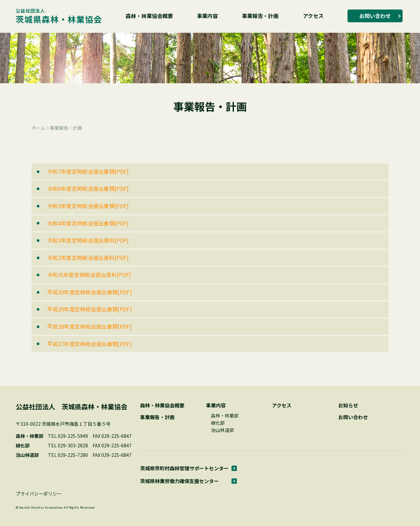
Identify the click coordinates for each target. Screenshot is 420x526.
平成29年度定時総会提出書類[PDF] (89, 309)
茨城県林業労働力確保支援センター (179, 480)
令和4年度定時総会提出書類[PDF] (88, 223)
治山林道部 (222, 430)
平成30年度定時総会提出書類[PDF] (89, 292)
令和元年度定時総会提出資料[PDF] (89, 275)
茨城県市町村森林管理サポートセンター (184, 468)
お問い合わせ (375, 16)
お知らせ (348, 405)
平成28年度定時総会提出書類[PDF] (89, 326)
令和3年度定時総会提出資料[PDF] (88, 240)
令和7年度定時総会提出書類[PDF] (88, 171)
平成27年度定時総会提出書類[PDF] (89, 344)
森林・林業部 (225, 415)
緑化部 (218, 422)
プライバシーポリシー (39, 493)
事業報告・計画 (260, 16)
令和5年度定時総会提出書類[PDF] (88, 206)
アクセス (313, 16)
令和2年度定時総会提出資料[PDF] (88, 258)
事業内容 (207, 16)
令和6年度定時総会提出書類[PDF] (88, 188)
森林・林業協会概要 (149, 16)
